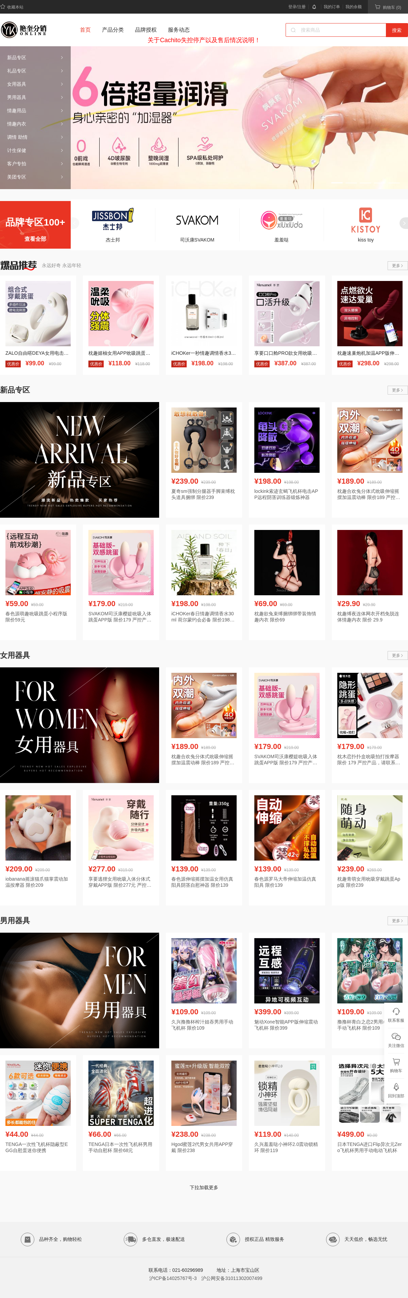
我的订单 (332, 6)
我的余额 (353, 6)
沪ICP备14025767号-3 (173, 1278)
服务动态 (179, 30)
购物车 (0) (388, 7)
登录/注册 (297, 6)
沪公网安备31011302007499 (231, 1278)
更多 (398, 265)
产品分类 (113, 30)
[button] (337, 182)
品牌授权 (146, 30)
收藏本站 (11, 7)
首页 (85, 30)
